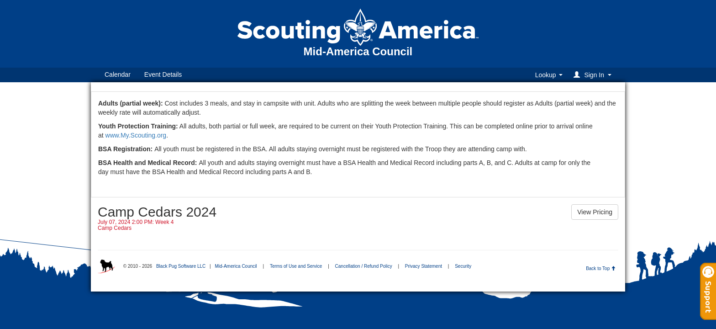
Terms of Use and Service (296, 266)
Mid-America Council (236, 266)
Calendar (118, 74)
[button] (593, 75)
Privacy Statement (423, 266)
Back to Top (601, 268)
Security (463, 266)
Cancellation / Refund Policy (363, 266)
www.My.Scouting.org (136, 135)
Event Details (163, 74)
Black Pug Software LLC (180, 266)
